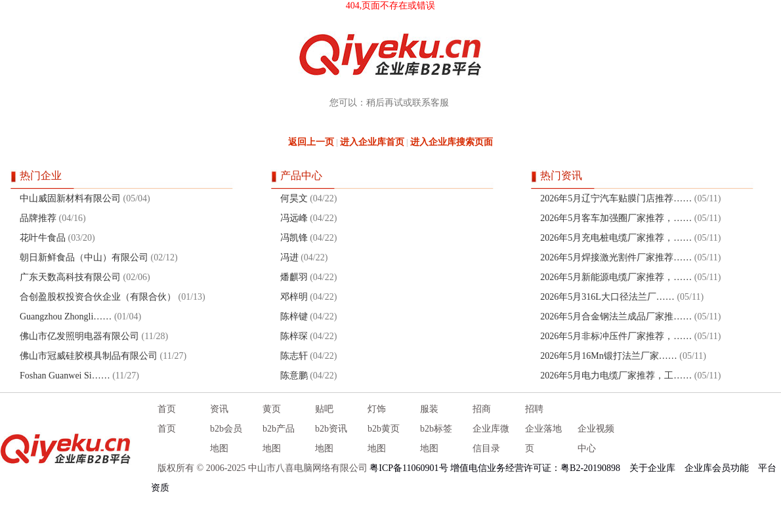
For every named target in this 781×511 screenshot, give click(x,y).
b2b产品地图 (279, 438)
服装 (429, 409)
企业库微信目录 (491, 438)
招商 (482, 409)
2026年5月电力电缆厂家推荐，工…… (616, 375)
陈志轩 (294, 356)
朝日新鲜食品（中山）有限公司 (84, 257)
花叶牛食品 (43, 238)
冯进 (289, 257)
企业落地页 (543, 438)
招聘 (534, 409)
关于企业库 (652, 468)
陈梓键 (294, 316)
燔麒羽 (294, 277)
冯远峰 (294, 218)
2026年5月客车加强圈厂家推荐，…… (616, 218)
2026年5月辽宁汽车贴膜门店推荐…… (616, 198)
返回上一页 (311, 142)
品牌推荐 (38, 218)
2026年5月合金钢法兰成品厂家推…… (616, 316)
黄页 (272, 409)
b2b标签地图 (436, 438)
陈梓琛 (294, 336)
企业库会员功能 (717, 468)
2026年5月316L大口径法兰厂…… (607, 297)
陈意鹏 (294, 375)
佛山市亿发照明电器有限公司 (79, 336)
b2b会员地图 (226, 438)
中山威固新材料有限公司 (70, 198)
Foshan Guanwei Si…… (65, 375)
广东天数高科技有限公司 (70, 277)
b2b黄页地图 (384, 438)
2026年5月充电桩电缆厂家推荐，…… (616, 238)
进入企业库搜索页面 (451, 142)
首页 (167, 409)
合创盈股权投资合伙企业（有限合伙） (98, 297)
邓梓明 (294, 297)
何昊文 (294, 198)
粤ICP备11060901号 (408, 468)
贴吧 (324, 409)
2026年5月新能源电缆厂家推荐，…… (616, 277)
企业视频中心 (596, 438)
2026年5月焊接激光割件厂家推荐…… (616, 257)
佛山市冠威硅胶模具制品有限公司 (89, 356)
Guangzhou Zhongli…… (66, 316)
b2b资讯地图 (331, 438)
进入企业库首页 (372, 142)
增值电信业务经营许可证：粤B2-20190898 (535, 468)
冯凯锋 (294, 238)
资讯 (219, 409)
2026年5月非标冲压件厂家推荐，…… (616, 336)
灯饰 (377, 409)
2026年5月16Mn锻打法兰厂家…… (608, 356)
